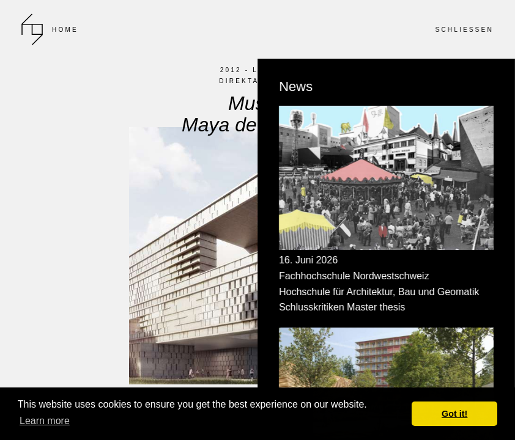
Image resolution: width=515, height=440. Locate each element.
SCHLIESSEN (464, 29)
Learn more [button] (45, 421)
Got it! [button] (454, 414)
